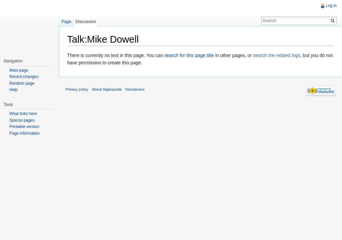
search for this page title (189, 55)
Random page (21, 83)
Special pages (21, 120)
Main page (18, 70)
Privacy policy (76, 89)
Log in (331, 5)
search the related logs (276, 55)
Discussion (85, 21)
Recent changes (23, 76)
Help (13, 89)
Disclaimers (135, 89)
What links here (23, 113)
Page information (24, 133)
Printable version (24, 126)
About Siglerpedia (107, 89)
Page (66, 21)
